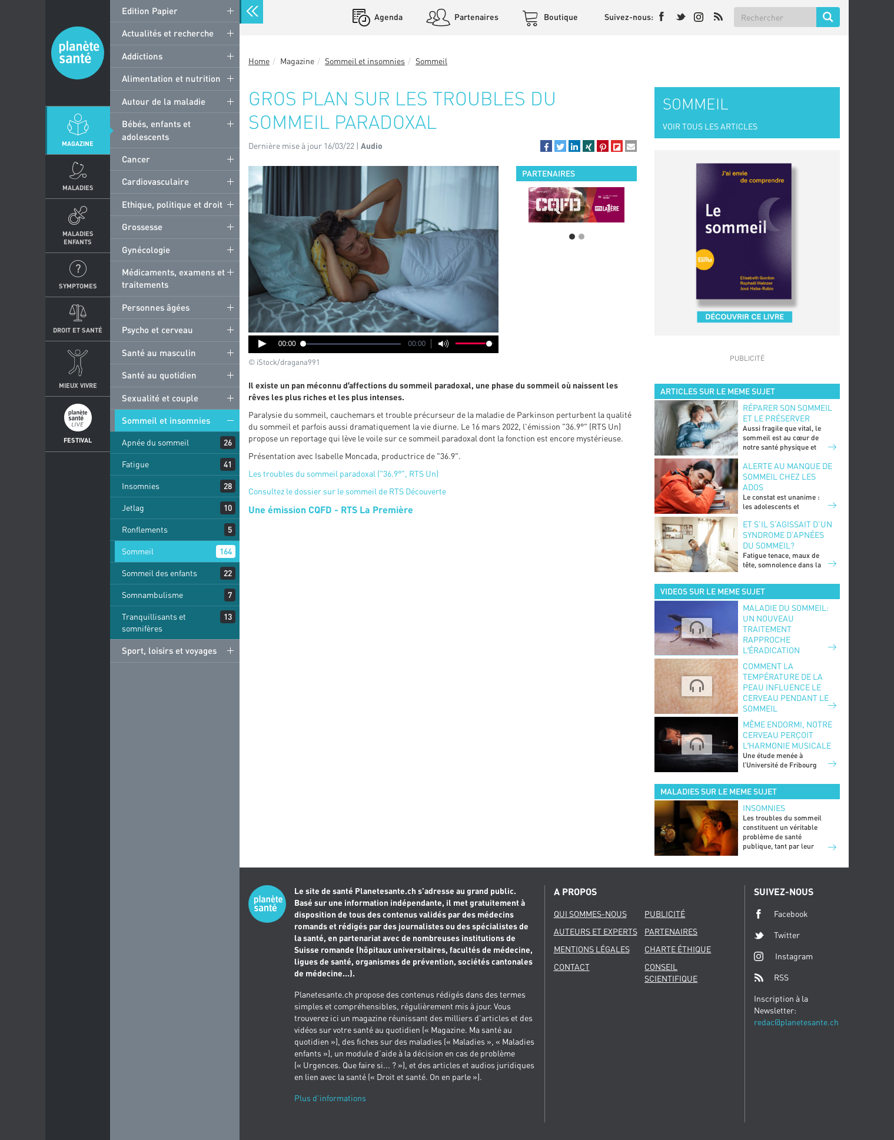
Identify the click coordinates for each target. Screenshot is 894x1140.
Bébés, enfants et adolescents (156, 129)
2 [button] (581, 237)
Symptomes (78, 286)
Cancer (136, 159)
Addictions (142, 56)
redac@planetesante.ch (796, 1022)
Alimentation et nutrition (171, 78)
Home (259, 61)
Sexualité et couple (160, 398)
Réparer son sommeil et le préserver (787, 413)
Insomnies (140, 486)
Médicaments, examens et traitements (173, 278)
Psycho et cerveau (157, 329)
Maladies (78, 187)
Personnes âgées (156, 307)
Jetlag (133, 508)
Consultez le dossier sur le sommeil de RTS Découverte (347, 491)
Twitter (777, 935)
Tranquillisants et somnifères (154, 622)
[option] (576, 204)
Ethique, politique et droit (172, 204)
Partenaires (475, 17)
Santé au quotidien (159, 375)
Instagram (783, 956)
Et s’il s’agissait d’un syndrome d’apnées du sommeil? (787, 534)
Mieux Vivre (78, 385)
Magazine (78, 143)
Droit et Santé (77, 330)
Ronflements (145, 529)
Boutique (560, 17)
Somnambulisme (152, 595)
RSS (771, 977)
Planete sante (77, 52)
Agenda (388, 17)
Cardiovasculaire (155, 181)
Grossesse (142, 226)
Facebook (781, 914)
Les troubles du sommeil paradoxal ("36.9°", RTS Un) (343, 473)
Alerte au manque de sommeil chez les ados (787, 476)
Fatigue (135, 464)
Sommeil (138, 551)
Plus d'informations (330, 1098)
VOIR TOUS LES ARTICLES (710, 126)
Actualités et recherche (168, 33)
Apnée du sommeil (155, 442)
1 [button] (572, 237)
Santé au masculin (159, 352)
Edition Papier (150, 10)
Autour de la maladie (163, 101)
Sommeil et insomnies (166, 420)
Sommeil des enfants (159, 573)
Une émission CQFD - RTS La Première (330, 509)
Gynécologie (146, 249)
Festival (78, 440)
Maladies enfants (78, 237)
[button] (546, 146)
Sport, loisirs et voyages (169, 650)
